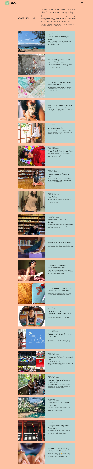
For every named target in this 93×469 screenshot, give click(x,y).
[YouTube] (14, 3)
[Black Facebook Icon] (17, 3)
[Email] (19, 3)
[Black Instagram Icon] (12, 3)
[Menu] (82, 3)
